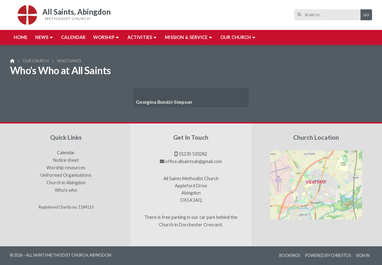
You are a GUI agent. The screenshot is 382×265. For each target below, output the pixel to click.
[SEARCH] (329, 14)
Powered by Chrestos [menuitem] (328, 255)
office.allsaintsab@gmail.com (193, 161)
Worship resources (65, 167)
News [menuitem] (42, 37)
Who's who (66, 190)
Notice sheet (66, 160)
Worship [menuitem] (104, 37)
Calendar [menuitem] (73, 37)
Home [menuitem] (21, 37)
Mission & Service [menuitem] (186, 37)
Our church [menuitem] (235, 37)
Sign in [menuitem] (363, 255)
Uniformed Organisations (66, 175)
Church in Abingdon (66, 182)
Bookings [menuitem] (289, 255)
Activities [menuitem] (139, 37)
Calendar (66, 152)
